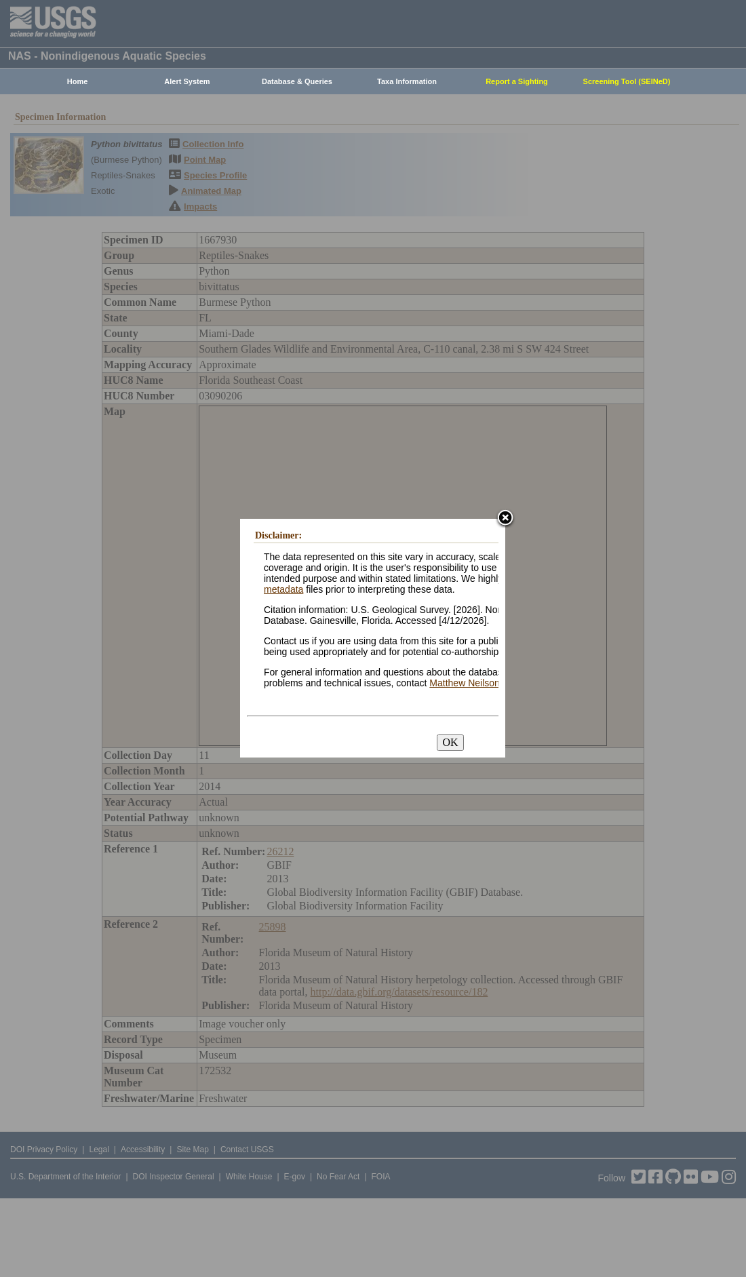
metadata (283, 589)
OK (450, 742)
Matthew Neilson (464, 682)
